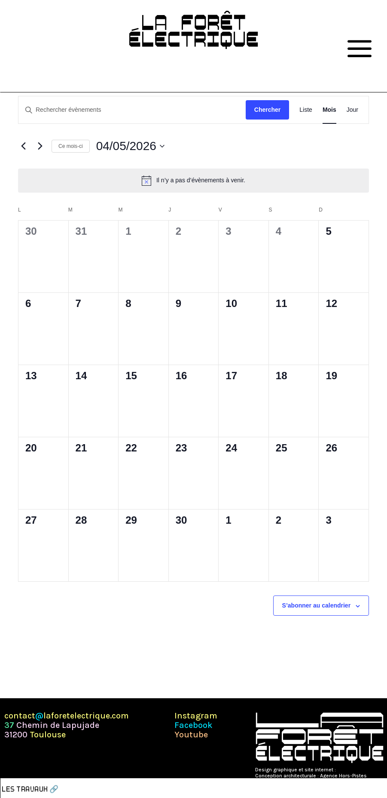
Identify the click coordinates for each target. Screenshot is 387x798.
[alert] (193, 181)
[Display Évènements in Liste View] (305, 109)
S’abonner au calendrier (316, 605)
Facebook (193, 725)
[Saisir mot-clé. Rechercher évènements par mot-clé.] (132, 109)
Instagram (195, 716)
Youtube (191, 735)
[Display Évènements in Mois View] (329, 109)
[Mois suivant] (40, 146)
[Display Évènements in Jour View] (352, 109)
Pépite (344, 770)
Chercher (267, 109)
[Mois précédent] (23, 146)
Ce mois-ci (70, 146)
